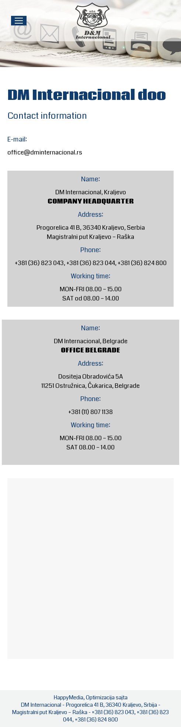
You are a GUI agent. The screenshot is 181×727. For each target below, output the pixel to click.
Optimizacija (100, 697)
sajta (122, 697)
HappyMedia (68, 697)
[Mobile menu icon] (19, 20)
